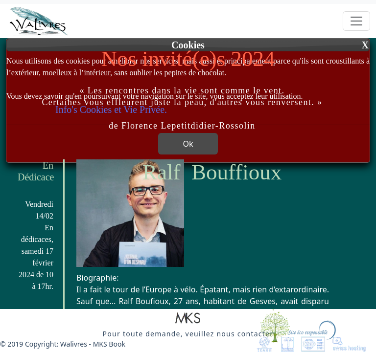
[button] (188, 319)
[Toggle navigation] (356, 21)
